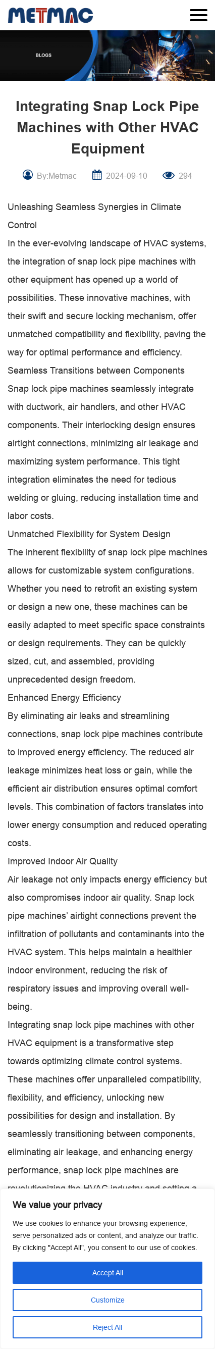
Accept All (107, 1273)
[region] (107, 1268)
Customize (108, 1300)
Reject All (107, 1327)
